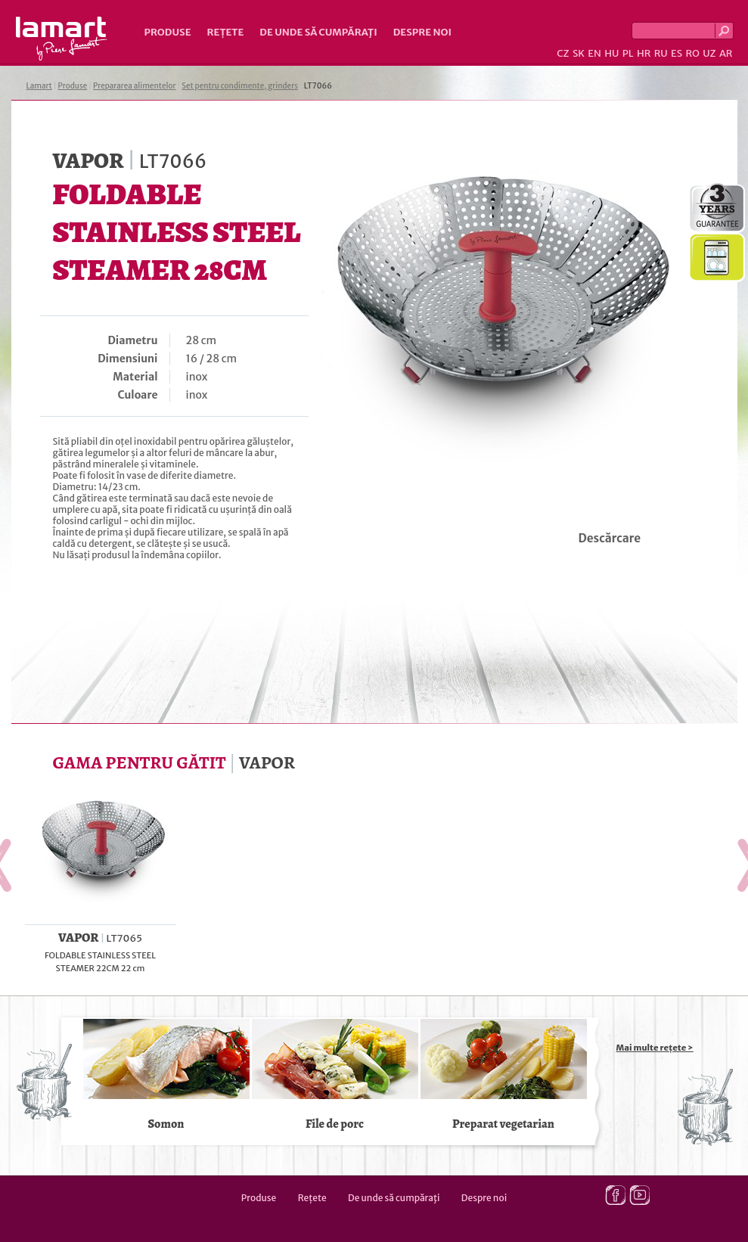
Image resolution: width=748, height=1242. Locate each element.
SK (579, 53)
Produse (167, 32)
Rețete (225, 32)
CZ (563, 53)
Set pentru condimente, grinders (240, 86)
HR (643, 53)
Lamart (61, 38)
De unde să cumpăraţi (318, 32)
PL (628, 53)
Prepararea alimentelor (134, 86)
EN (594, 53)
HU (611, 53)
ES (676, 53)
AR (726, 53)
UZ (709, 53)
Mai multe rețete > (655, 1047)
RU (661, 53)
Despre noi (422, 32)
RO (692, 53)
